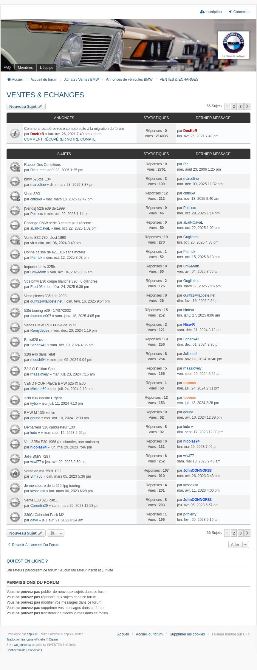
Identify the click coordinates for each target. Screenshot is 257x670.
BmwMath (38, 272)
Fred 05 (36, 287)
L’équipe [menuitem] (46, 68)
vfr (32, 243)
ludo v (35, 433)
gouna (35, 418)
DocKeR (37, 134)
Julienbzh (191, 354)
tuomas (189, 383)
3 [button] (240, 106)
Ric (32, 170)
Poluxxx (36, 214)
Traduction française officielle (26, 639)
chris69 (36, 199)
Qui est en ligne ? (27, 561)
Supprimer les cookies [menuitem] (187, 634)
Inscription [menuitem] (211, 12)
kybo (34, 403)
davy (34, 520)
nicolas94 (38, 447)
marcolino (38, 185)
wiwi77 (35, 462)
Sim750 (36, 476)
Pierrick (36, 257)
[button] (247, 106)
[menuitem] (16, 650)
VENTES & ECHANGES (45, 95)
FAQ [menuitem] (7, 68)
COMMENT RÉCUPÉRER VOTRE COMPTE (60, 139)
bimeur (188, 310)
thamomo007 (40, 316)
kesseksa (37, 491)
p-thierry (189, 514)
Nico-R (189, 324)
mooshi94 (38, 360)
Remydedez (39, 330)
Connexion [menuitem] (239, 12)
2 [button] (234, 106)
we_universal (22, 644)
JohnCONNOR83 (197, 470)
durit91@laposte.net (46, 301)
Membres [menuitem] (25, 68)
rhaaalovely (39, 374)
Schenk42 (38, 345)
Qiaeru (53, 639)
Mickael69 (38, 389)
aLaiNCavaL (40, 228)
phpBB (31, 634)
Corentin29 (39, 506)
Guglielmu (191, 237)
